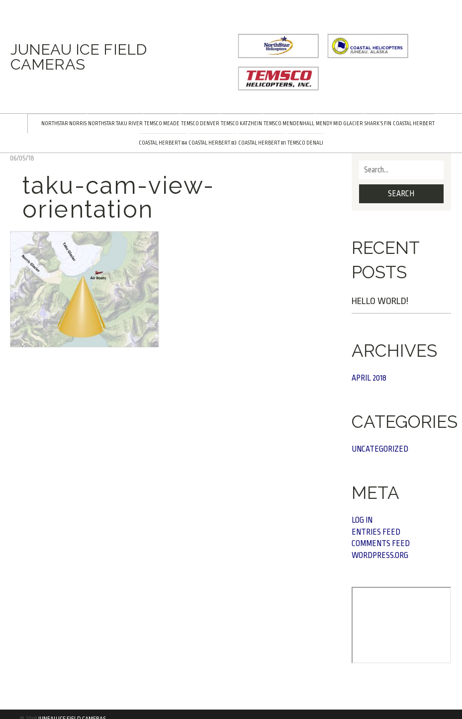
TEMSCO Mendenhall (289, 124)
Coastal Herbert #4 (163, 143)
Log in (362, 520)
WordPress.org (380, 555)
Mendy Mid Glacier (339, 124)
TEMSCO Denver (200, 124)
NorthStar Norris (64, 124)
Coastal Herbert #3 (212, 143)
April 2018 (369, 378)
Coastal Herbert (414, 124)
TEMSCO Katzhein (241, 124)
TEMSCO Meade (162, 124)
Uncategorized (380, 449)
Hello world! (380, 301)
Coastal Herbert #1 (262, 143)
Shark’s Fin (378, 124)
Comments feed (381, 543)
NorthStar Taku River (115, 124)
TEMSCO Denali (305, 143)
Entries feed (376, 532)
